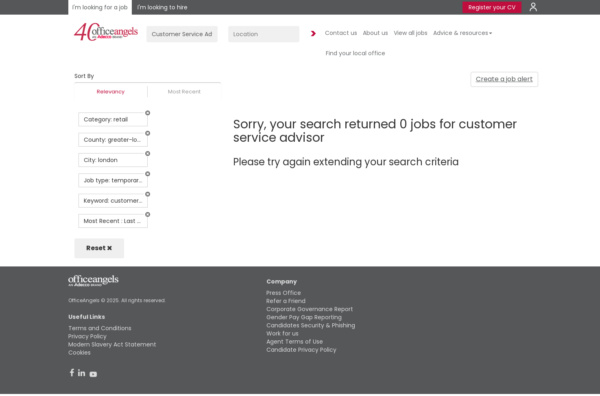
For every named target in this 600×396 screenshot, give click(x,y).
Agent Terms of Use (294, 342)
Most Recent (184, 92)
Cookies (79, 352)
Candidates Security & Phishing (310, 325)
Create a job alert (504, 79)
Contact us (341, 33)
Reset (99, 248)
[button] (148, 113)
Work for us (282, 333)
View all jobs (411, 33)
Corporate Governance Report (309, 309)
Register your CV (492, 7)
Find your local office (355, 53)
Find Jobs (312, 34)
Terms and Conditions (99, 328)
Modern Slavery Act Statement (112, 344)
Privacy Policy (87, 336)
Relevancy (110, 92)
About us (375, 33)
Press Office (283, 293)
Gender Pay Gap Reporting (304, 317)
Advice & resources (462, 33)
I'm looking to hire (162, 7)
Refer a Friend (285, 301)
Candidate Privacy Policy (301, 350)
